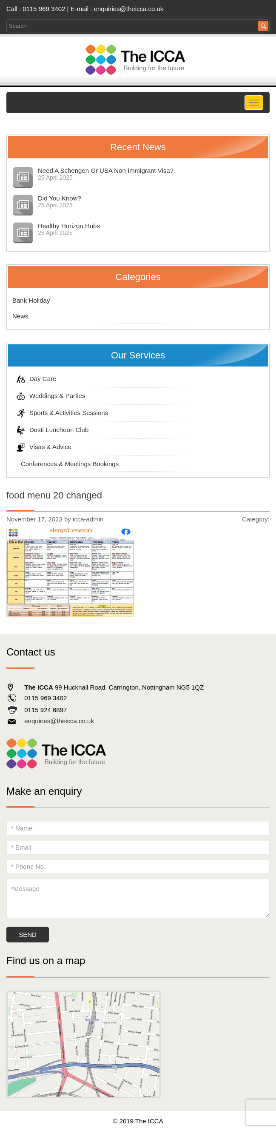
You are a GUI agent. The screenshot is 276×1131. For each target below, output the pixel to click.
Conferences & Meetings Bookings (65, 463)
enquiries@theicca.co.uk (129, 8)
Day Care (34, 378)
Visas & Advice (41, 446)
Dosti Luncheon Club (50, 429)
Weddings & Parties (48, 395)
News (20, 316)
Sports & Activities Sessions (60, 412)
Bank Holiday (31, 300)
